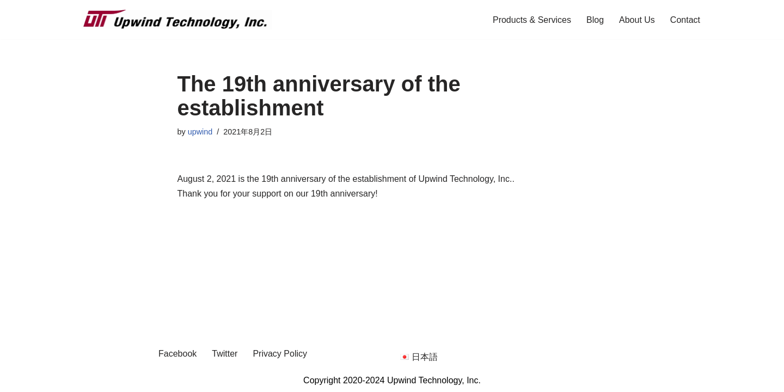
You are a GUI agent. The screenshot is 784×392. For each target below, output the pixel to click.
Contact (685, 19)
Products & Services (532, 19)
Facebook (177, 353)
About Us (637, 19)
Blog (595, 19)
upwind (200, 131)
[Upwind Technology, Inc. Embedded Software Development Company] (177, 19)
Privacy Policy (280, 353)
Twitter (224, 353)
